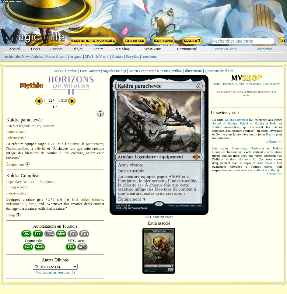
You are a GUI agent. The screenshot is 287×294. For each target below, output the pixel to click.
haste (32, 204)
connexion (265, 49)
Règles (77, 49)
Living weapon (17, 187)
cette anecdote (243, 170)
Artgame (76, 56)
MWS (89, 56)
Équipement (15, 164)
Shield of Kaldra (252, 123)
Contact (117, 56)
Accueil (14, 49)
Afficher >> (274, 141)
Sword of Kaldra (224, 123)
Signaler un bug (114, 71)
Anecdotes (149, 56)
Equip (10, 215)
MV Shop (122, 49)
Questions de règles (219, 71)
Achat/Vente (152, 49)
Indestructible (16, 138)
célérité (40, 148)
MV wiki (102, 56)
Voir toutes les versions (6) (55, 272)
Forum (98, 49)
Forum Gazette (56, 56)
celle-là (273, 170)
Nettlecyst (257, 148)
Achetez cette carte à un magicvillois (155, 71)
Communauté (187, 49)
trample (97, 199)
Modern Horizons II (240, 159)
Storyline (132, 56)
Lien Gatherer (90, 71)
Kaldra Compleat (236, 119)
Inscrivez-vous (226, 49)
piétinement (94, 144)
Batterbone (239, 148)
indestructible (18, 148)
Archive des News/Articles (23, 56)
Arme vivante (16, 132)
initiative (73, 144)
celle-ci (259, 170)
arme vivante (266, 163)
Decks (35, 49)
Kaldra (270, 134)
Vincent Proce (163, 217)
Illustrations (193, 71)
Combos (57, 49)
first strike (80, 199)
